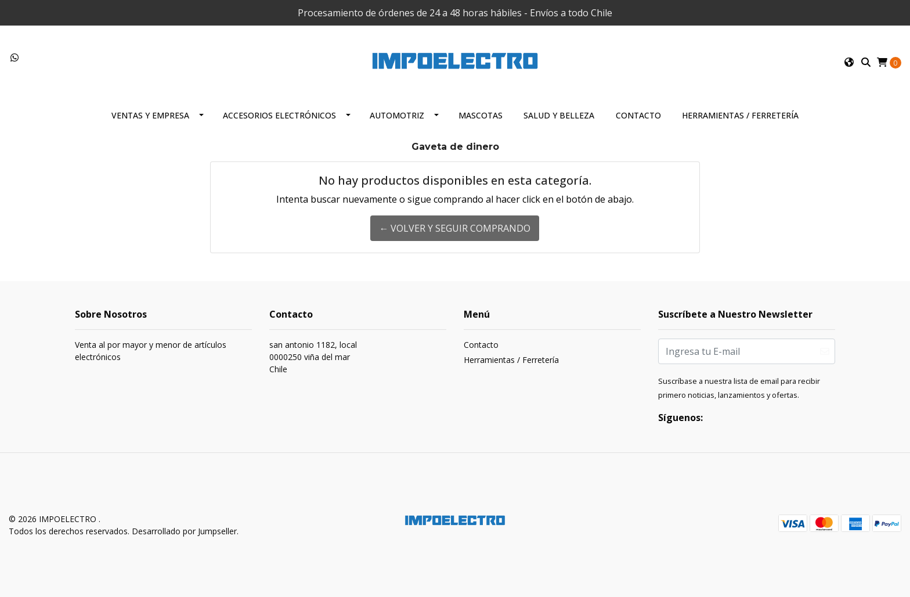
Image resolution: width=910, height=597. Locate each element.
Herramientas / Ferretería (740, 115)
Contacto (638, 115)
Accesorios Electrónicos (279, 115)
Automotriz (397, 115)
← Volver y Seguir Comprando (454, 228)
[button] (849, 62)
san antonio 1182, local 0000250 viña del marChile (313, 357)
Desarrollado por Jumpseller (184, 531)
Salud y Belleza (558, 115)
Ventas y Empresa (150, 115)
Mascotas (480, 115)
